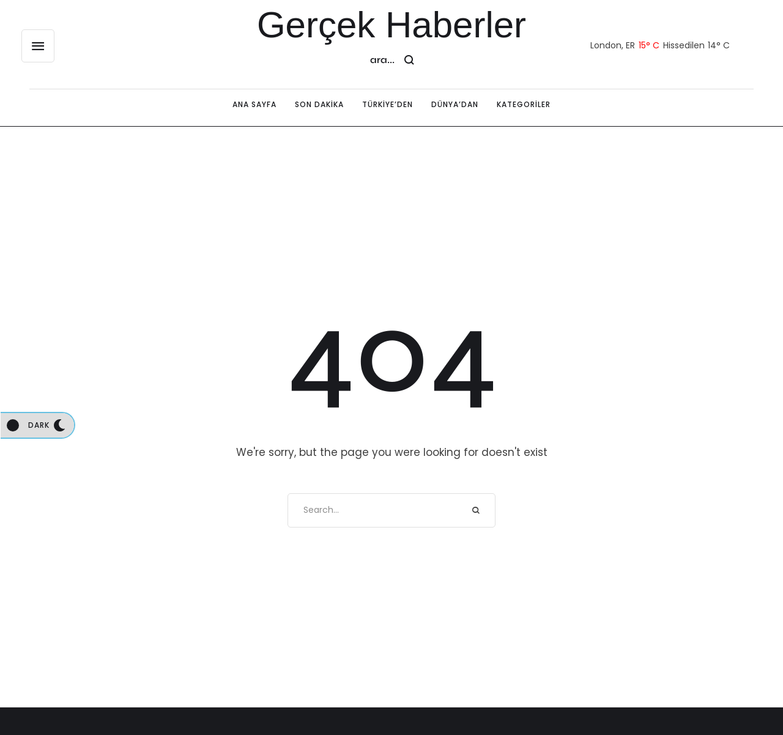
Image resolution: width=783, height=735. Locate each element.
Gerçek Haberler (391, 25)
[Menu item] (254, 104)
